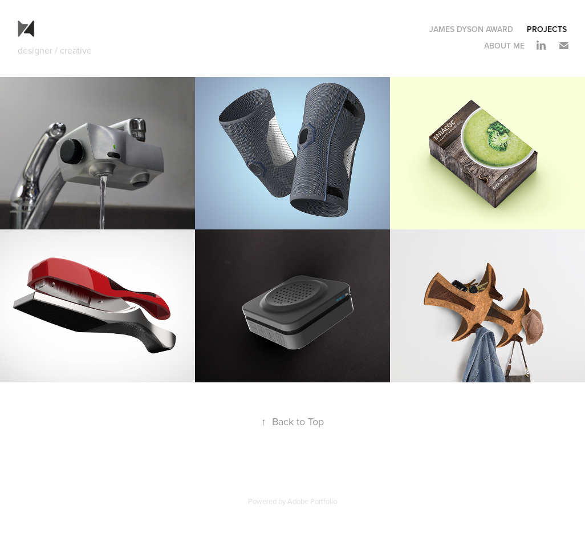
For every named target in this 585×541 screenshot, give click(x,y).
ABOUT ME (504, 45)
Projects (547, 29)
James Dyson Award (471, 29)
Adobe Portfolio (312, 501)
